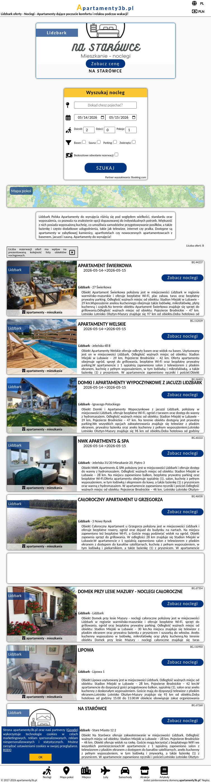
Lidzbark (15, 269)
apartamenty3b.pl (105, 8)
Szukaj (105, 168)
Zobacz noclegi (182, 277)
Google (72, 730)
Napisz (206, 780)
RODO (7, 750)
